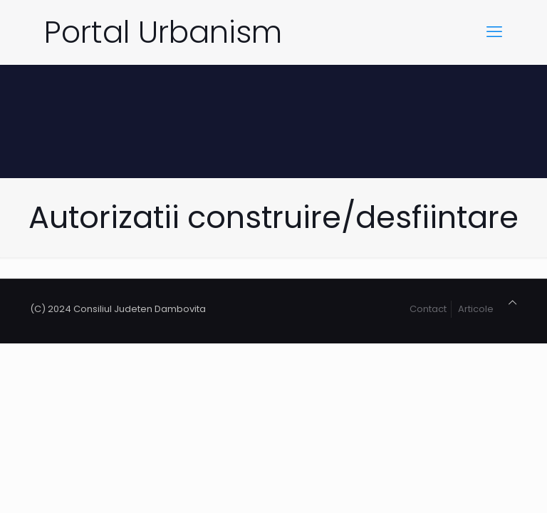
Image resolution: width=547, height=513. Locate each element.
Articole (476, 309)
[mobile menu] (494, 32)
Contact (428, 309)
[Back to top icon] (512, 302)
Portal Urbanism (163, 32)
